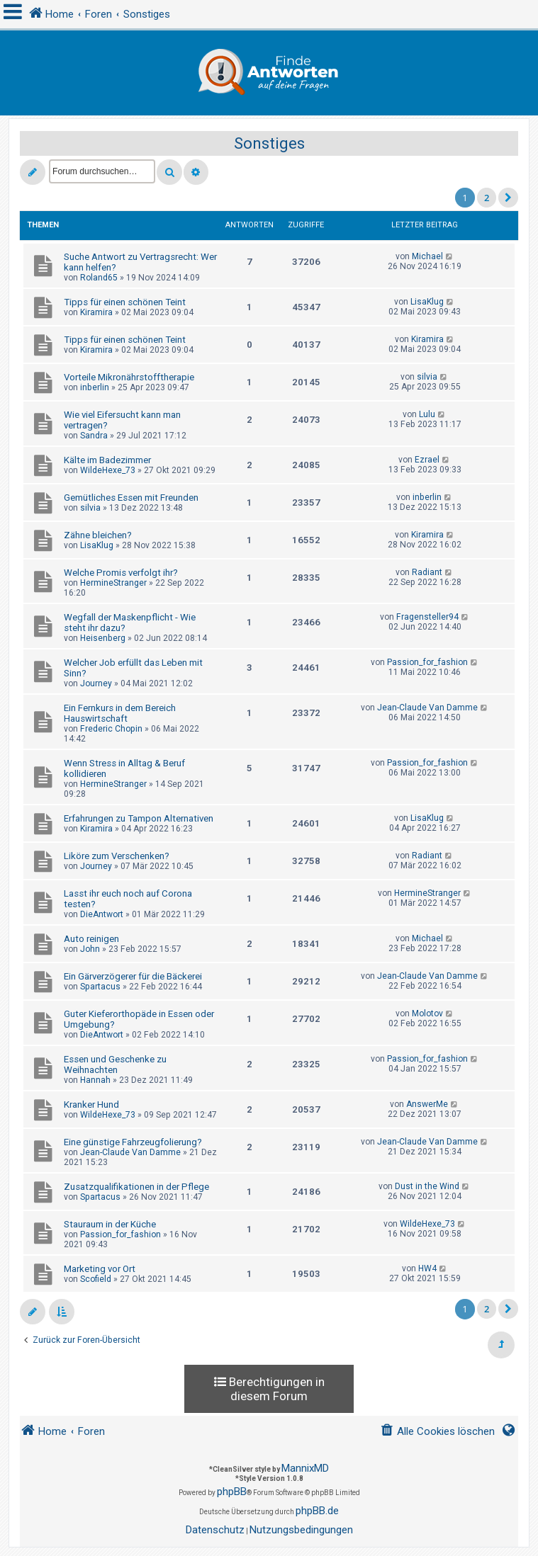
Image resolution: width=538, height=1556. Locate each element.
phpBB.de (317, 1510)
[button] (508, 198)
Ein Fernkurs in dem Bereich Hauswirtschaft (120, 713)
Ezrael (427, 460)
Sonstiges (269, 143)
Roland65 (99, 278)
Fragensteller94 (427, 617)
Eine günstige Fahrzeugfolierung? (133, 1142)
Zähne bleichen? (98, 535)
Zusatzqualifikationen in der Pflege (136, 1186)
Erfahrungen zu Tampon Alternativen (138, 818)
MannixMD (305, 1468)
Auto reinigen (91, 938)
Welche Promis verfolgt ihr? (121, 572)
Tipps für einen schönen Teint (125, 302)
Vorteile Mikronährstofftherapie (129, 377)
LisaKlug (427, 302)
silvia (427, 377)
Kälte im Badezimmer (107, 460)
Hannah (95, 1080)
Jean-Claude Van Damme (427, 707)
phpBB (232, 1491)
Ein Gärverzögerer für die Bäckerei (133, 976)
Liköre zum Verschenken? (116, 856)
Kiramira (96, 312)
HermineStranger (113, 583)
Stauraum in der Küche (110, 1224)
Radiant (427, 572)
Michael (427, 256)
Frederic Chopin (111, 729)
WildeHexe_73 (107, 470)
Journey (96, 683)
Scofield (95, 1279)
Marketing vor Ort (99, 1268)
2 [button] (486, 197)
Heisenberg (102, 638)
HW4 (427, 1268)
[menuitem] (437, 1432)
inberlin (94, 387)
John (90, 949)
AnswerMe (427, 1104)
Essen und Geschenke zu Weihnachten (115, 1064)
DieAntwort (101, 914)
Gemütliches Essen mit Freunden (131, 497)
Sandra (94, 436)
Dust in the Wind (427, 1186)
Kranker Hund (91, 1104)
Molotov (427, 1013)
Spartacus (100, 987)
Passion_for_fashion (427, 662)
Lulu (427, 414)
